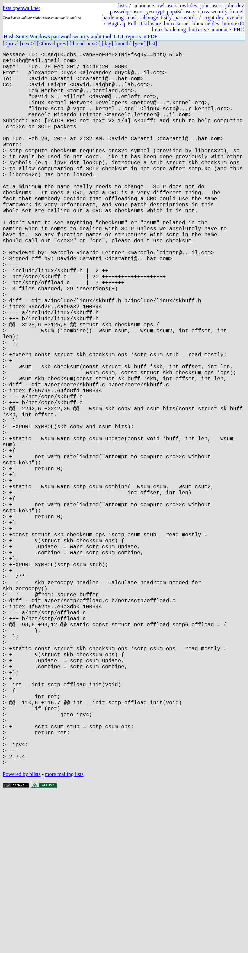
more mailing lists (64, 933)
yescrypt (155, 11)
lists (122, 5)
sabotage (148, 17)
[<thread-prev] (52, 43)
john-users (211, 5)
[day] (107, 43)
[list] (152, 43)
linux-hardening (169, 29)
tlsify (166, 17)
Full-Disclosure (144, 23)
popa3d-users (181, 11)
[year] (139, 43)
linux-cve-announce (210, 29)
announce (144, 5)
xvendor (235, 17)
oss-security (214, 11)
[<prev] (11, 43)
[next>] (28, 43)
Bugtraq (116, 23)
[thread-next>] (85, 43)
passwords (185, 17)
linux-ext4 (233, 23)
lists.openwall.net (21, 8)
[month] (123, 43)
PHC (239, 29)
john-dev (234, 5)
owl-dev (188, 5)
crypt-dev (213, 17)
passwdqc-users (126, 11)
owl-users (167, 5)
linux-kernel (177, 23)
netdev (212, 23)
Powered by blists (22, 933)
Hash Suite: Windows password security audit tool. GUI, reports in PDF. (81, 36)
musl (131, 17)
